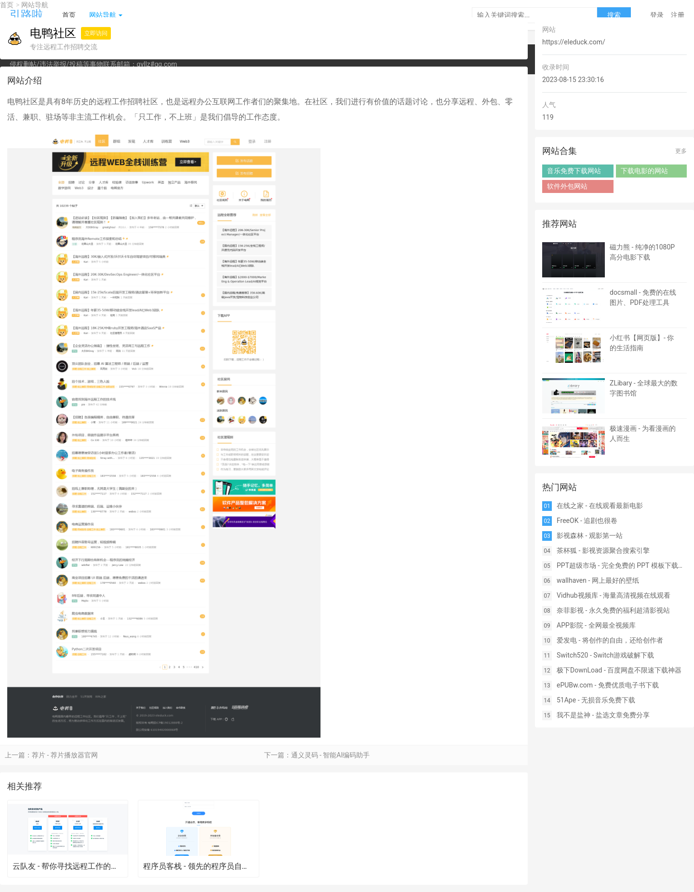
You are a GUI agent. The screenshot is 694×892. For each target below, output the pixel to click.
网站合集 (559, 151)
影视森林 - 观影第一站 (590, 535)
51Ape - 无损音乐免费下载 (596, 700)
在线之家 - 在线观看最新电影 (600, 505)
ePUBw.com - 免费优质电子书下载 (608, 685)
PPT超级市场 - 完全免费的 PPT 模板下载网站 (622, 565)
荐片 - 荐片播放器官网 (65, 755)
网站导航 (34, 5)
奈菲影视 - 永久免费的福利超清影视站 (613, 610)
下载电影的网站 (644, 171)
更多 (681, 151)
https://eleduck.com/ (573, 42)
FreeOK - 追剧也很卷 (587, 520)
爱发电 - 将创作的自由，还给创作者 (610, 640)
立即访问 (95, 33)
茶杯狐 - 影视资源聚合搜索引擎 (603, 550)
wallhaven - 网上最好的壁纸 (598, 580)
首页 (6, 5)
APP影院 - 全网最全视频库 (596, 625)
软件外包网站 (567, 186)
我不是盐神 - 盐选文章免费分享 (603, 715)
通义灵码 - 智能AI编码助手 (330, 755)
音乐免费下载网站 (574, 171)
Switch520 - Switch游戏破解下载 (605, 655)
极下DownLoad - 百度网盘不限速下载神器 (619, 670)
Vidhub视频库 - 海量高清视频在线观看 (613, 595)
